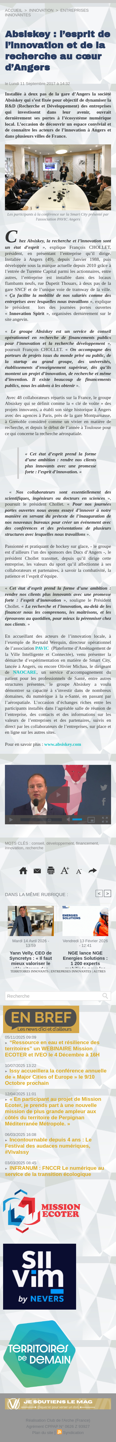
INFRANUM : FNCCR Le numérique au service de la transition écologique (54, 1171)
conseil (38, 843)
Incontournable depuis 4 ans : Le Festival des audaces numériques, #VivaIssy (48, 1146)
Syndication (73, 1432)
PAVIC (42, 648)
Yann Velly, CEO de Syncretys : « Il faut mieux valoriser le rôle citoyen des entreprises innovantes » (30, 958)
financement (87, 843)
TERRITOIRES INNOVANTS (30, 971)
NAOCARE (25, 672)
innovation (14, 848)
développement (60, 843)
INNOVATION (41, 10)
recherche (35, 848)
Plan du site (42, 1432)
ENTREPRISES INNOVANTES (71, 971)
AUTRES (99, 971)
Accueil (13, 10)
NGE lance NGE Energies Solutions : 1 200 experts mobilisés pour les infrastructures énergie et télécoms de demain (85, 958)
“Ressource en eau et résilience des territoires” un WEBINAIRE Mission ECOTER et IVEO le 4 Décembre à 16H (52, 1049)
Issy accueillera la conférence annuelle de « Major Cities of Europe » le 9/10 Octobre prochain (55, 1077)
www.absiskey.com (62, 744)
